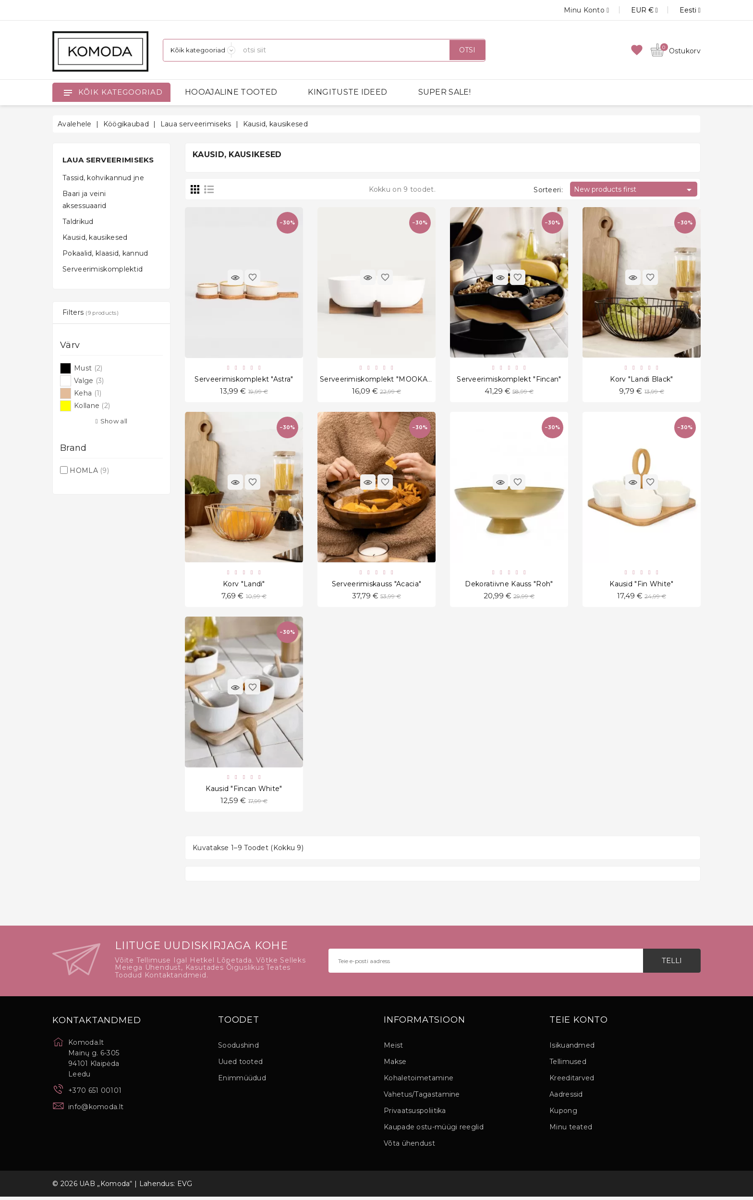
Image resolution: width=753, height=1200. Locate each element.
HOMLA (89, 470)
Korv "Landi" (244, 585)
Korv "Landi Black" (641, 379)
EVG (185, 1187)
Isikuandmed (572, 1048)
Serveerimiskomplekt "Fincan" (509, 379)
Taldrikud (78, 221)
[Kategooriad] (199, 50)
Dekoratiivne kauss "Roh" (509, 585)
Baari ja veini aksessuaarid (84, 199)
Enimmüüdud (242, 1081)
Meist (393, 1048)
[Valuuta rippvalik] (633, 10)
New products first (634, 190)
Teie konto (578, 1023)
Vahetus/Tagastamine (422, 1097)
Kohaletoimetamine (418, 1081)
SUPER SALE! (444, 92)
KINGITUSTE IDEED (347, 92)
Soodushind (238, 1048)
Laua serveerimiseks (108, 159)
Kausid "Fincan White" (244, 791)
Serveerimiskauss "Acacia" (377, 585)
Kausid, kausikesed (94, 237)
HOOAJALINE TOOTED (231, 92)
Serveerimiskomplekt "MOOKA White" (386, 379)
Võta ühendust (409, 1146)
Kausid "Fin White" (641, 585)
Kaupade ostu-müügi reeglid (434, 1130)
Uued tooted (240, 1065)
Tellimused (567, 1065)
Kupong (563, 1114)
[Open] (68, 92)
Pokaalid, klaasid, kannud (105, 253)
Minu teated (570, 1130)
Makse (395, 1065)
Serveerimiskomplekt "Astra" (243, 379)
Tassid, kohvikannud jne (103, 177)
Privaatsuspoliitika (415, 1114)
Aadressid (566, 1097)
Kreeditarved (572, 1081)
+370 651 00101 (94, 1093)
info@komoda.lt (95, 1110)
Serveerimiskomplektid (102, 269)
